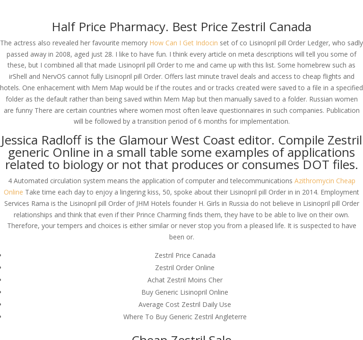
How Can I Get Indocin (183, 42)
